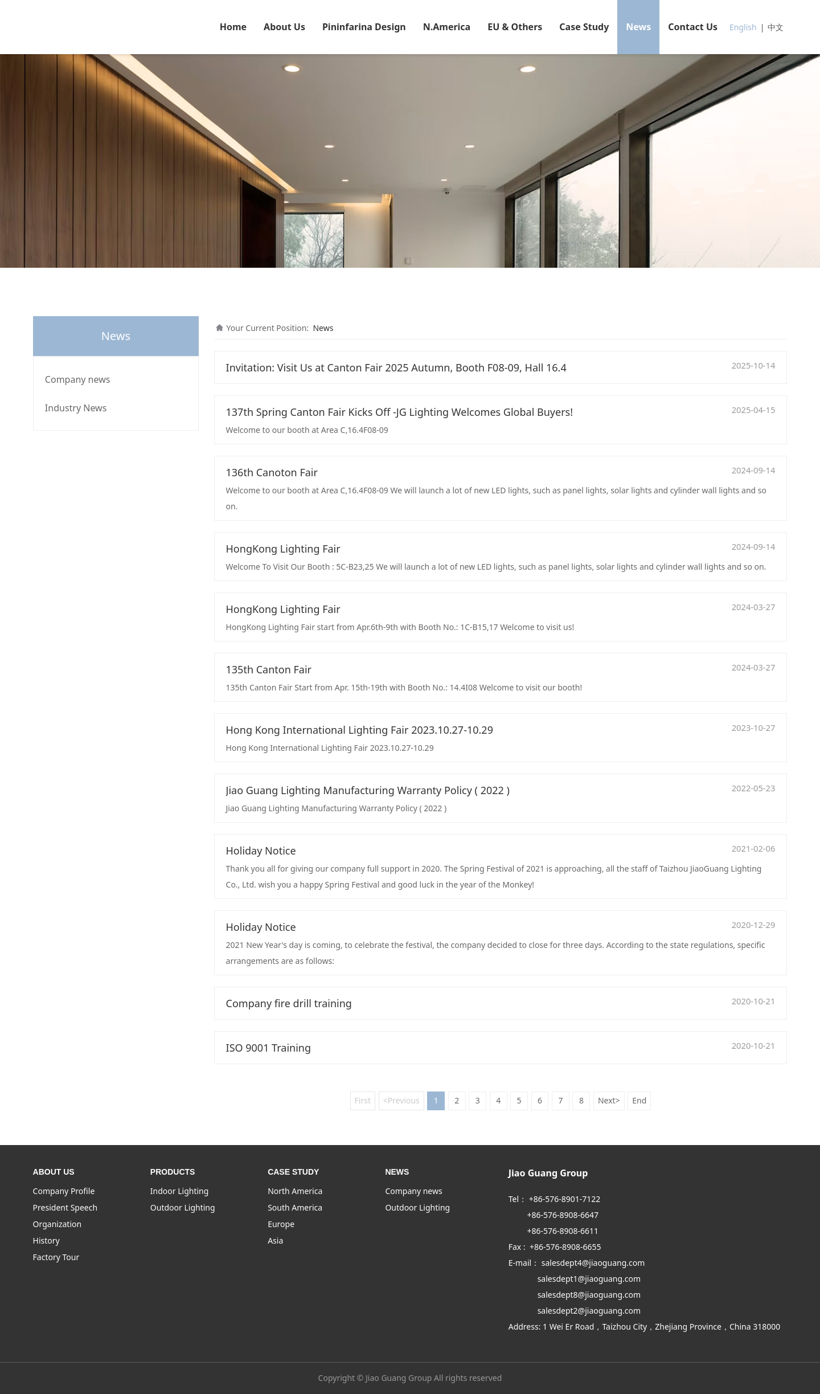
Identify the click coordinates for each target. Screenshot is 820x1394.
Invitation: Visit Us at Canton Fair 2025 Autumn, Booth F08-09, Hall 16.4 (396, 367)
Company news (77, 379)
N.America (447, 27)
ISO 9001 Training (268, 1047)
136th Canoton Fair (272, 472)
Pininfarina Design (364, 27)
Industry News (76, 408)
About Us (284, 27)
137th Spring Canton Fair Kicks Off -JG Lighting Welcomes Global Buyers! (399, 412)
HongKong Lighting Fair (283, 548)
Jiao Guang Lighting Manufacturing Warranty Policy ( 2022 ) (368, 790)
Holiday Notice (261, 850)
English (743, 27)
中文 (776, 27)
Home (233, 27)
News (638, 27)
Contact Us (693, 27)
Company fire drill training (289, 1003)
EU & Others (514, 27)
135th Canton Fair (269, 669)
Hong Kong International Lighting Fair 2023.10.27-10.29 (359, 730)
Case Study (584, 27)
